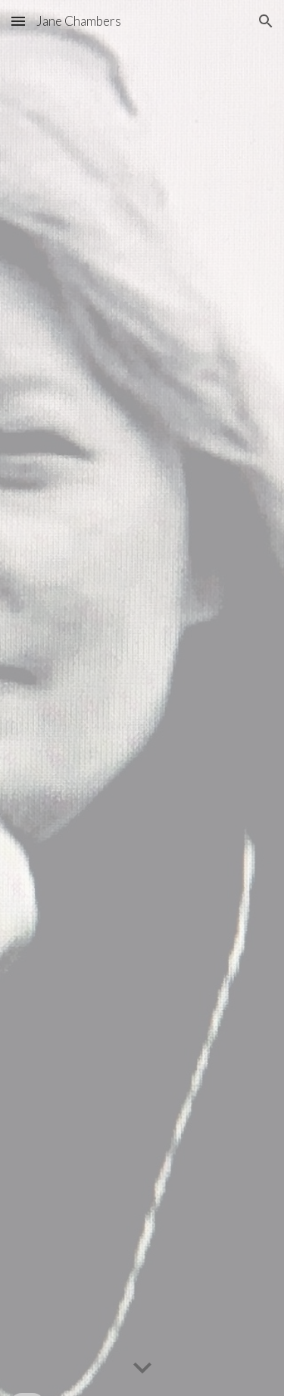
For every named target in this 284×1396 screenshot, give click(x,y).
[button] (18, 21)
